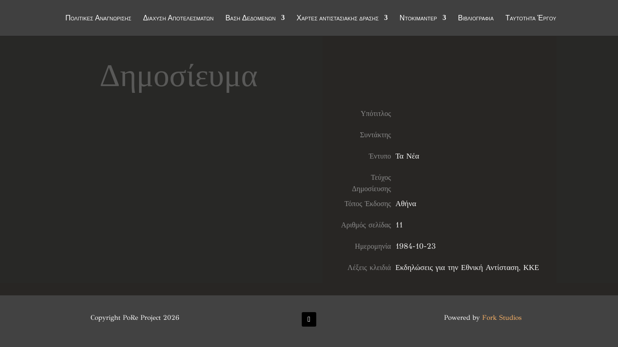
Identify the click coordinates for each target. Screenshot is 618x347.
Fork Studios (501, 317)
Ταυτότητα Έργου (531, 19)
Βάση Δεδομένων (250, 19)
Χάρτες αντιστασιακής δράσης (338, 19)
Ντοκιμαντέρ (418, 19)
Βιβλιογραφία (476, 19)
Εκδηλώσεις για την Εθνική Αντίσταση (457, 267)
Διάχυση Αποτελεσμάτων (178, 19)
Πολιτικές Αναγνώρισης (98, 19)
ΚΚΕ (531, 267)
